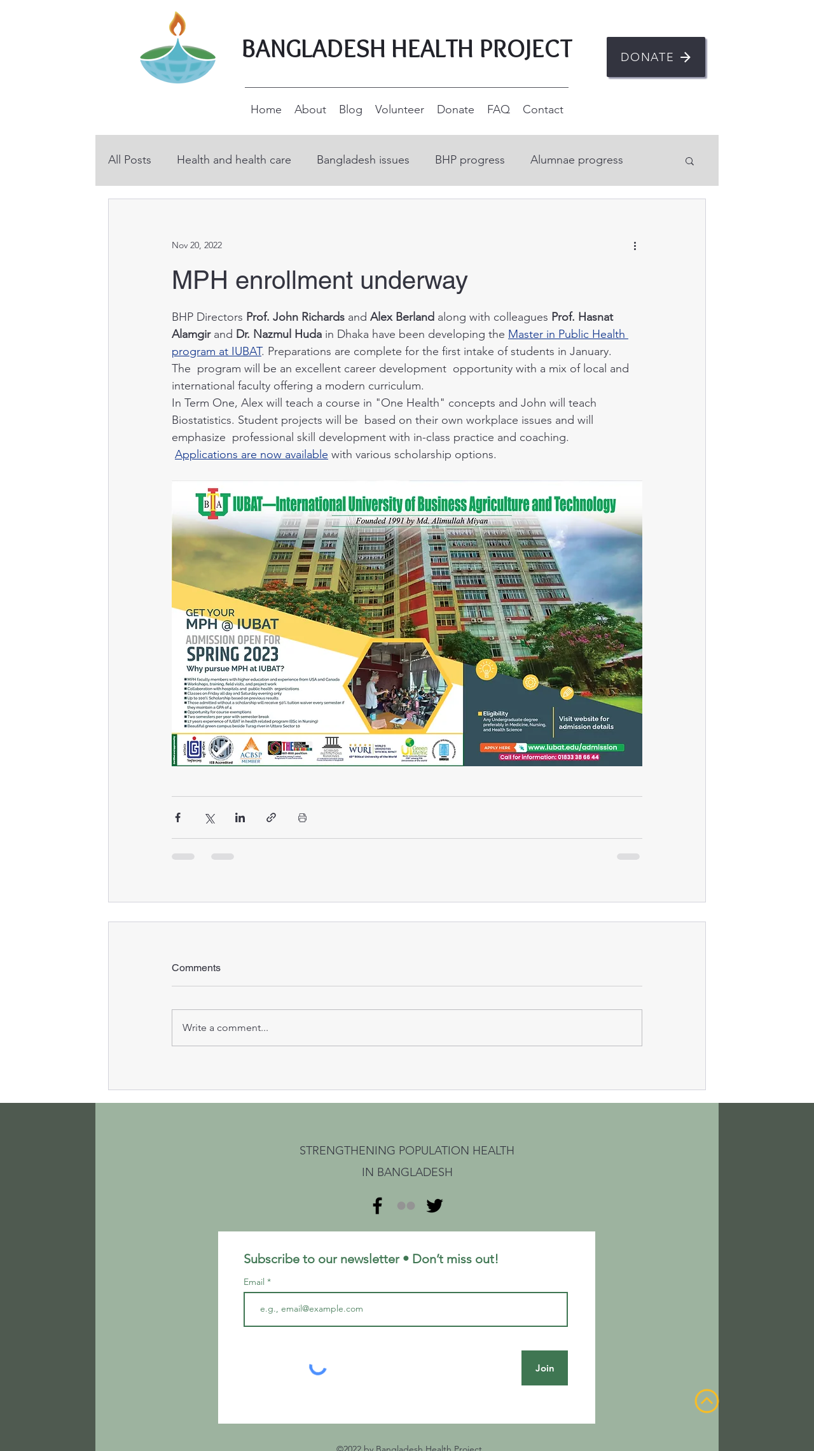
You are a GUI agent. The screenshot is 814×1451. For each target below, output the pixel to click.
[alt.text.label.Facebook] (377, 1206)
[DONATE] (656, 57)
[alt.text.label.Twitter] (435, 1206)
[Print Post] (302, 817)
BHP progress (470, 160)
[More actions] (634, 245)
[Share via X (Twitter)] (209, 817)
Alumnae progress (576, 160)
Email (255, 1281)
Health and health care (234, 160)
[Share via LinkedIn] (240, 817)
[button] (690, 160)
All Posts (129, 160)
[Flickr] (406, 1206)
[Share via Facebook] (178, 817)
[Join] (544, 1367)
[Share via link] (271, 817)
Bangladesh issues (363, 160)
